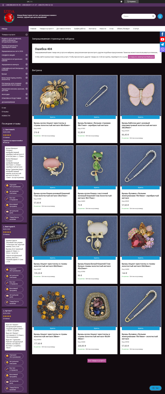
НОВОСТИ (6, 116)
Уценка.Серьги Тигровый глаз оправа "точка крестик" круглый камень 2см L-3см (15, 243)
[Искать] (153, 16)
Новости (103, 29)
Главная (33, 29)
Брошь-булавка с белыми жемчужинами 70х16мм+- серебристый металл (140, 195)
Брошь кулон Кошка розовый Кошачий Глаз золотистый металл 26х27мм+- (52, 194)
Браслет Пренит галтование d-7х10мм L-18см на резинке (15, 335)
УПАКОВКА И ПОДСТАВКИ (11, 98)
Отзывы (5, 112)
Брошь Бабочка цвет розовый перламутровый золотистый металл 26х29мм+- (139, 125)
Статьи (136, 29)
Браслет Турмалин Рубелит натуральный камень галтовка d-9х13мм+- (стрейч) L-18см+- (14, 344)
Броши (4, 74)
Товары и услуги (46, 29)
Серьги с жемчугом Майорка (142, 57)
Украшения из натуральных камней (12, 60)
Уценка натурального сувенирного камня (10, 46)
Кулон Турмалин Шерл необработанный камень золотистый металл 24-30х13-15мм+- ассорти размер (15, 173)
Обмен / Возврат (123, 29)
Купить (52, 117)
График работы (79, 29)
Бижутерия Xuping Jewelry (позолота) (12, 78)
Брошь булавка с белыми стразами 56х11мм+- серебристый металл (94, 124)
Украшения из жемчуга (10, 64)
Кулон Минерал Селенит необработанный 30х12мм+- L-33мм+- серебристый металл (14, 163)
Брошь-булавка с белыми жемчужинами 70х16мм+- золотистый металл (140, 336)
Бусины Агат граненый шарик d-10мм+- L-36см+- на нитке (14, 251)
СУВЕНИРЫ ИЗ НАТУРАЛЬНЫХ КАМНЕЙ (13, 69)
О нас (112, 29)
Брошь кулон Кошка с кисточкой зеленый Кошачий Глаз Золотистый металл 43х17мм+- (95, 195)
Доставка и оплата (63, 29)
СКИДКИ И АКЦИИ (8, 55)
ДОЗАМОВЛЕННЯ (8, 102)
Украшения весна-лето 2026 (12, 51)
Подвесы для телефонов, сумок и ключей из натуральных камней (11, 40)
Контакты (92, 29)
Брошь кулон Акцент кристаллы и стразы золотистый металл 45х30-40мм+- (94, 336)
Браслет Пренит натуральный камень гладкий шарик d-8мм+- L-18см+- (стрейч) (15, 328)
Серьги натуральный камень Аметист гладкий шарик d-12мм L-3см (14, 259)
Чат (155, 388)
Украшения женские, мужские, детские (13, 89)
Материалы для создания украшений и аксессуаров (11, 84)
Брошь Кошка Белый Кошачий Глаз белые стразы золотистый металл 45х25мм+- (94, 266)
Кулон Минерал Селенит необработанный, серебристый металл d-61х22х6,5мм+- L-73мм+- (15, 152)
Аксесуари (6, 94)
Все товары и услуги (96, 361)
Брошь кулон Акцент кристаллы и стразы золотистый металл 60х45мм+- (52, 124)
